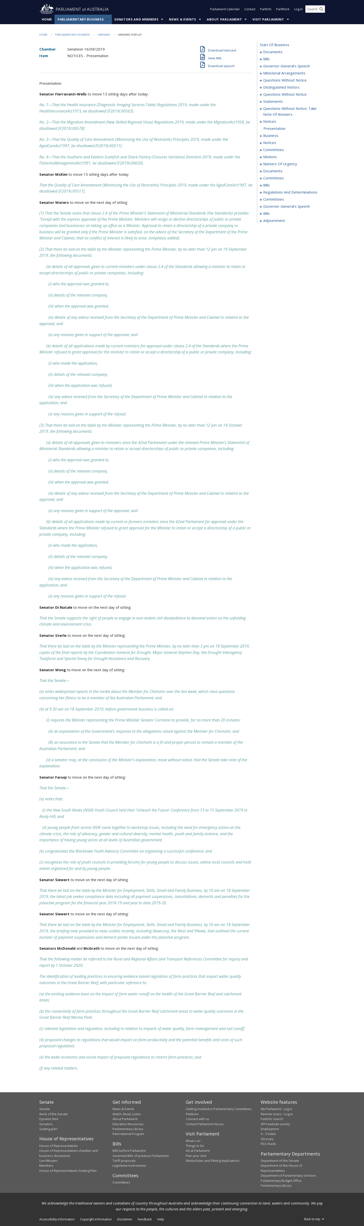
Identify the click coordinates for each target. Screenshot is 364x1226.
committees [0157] (273, 199)
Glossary (267, 1139)
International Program (128, 1134)
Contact (249, 9)
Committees (121, 1182)
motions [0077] (270, 157)
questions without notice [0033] (285, 94)
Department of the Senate (280, 1161)
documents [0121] (272, 171)
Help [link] (160, 1219)
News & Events (182, 19)
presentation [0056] (274, 128)
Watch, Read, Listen (127, 1114)
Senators (46, 1124)
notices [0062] (269, 142)
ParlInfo (265, 9)
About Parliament (224, 19)
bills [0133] (266, 185)
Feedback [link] (145, 1219)
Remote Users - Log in (277, 1114)
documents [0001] (272, 52)
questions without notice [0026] (285, 80)
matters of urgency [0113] (280, 164)
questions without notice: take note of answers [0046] (290, 111)
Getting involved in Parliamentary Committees (219, 1109)
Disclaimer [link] (124, 1219)
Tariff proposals (124, 1161)
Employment (270, 1129)
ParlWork (283, 9)
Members (46, 1166)
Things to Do (195, 1146)
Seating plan (48, 1129)
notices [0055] (269, 121)
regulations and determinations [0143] (290, 192)
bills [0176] (266, 213)
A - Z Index (268, 1134)
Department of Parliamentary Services (288, 1176)
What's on (193, 1141)
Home (47, 19)
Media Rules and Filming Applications (212, 1161)
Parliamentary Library (128, 1129)
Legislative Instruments (129, 1166)
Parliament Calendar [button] (225, 9)
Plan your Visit (196, 1156)
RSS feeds (268, 1144)
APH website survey (275, 1124)
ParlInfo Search (272, 1119)
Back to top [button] (314, 1219)
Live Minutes (48, 1161)
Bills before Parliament (129, 1151)
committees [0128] (273, 178)
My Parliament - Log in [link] (276, 1109)
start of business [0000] (274, 44)
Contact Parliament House (205, 1124)
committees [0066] (273, 149)
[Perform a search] (321, 9)
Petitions (192, 1114)
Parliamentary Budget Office (281, 1180)
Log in (298, 9)
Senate (44, 1109)
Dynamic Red (48, 1119)
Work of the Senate (53, 1114)
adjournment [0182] (274, 220)
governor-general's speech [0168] (286, 206)
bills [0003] (266, 59)
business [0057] (270, 135)
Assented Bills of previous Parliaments (141, 1156)
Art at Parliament (198, 1151)
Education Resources (128, 1124)
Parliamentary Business (81, 19)
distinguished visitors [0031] (281, 87)
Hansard (104, 34)
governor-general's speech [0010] (286, 66)
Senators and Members (136, 19)
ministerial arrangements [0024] (284, 73)
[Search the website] (315, 9)
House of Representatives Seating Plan (68, 1170)
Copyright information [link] (96, 1219)
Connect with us (197, 1119)
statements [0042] (273, 101)
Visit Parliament (268, 19)
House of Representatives (58, 1146)
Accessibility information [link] (57, 1219)
